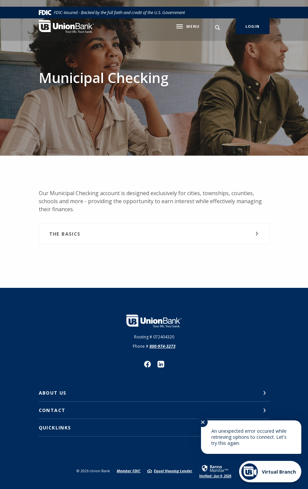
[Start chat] (270, 471)
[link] (215, 471)
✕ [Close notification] (202, 422)
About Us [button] (53, 393)
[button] (154, 233)
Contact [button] (52, 410)
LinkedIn (161, 364)
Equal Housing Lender (173, 470)
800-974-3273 (162, 346)
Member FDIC (128, 470)
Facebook (147, 364)
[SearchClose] (217, 27)
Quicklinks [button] (55, 427)
